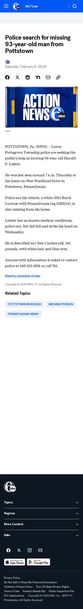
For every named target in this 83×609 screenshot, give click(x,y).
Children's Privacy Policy (18, 586)
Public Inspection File (61, 591)
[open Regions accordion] (41, 513)
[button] (6, 6)
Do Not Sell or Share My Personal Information (30, 582)
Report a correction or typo (22, 276)
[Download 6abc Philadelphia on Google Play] (38, 562)
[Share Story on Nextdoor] (38, 77)
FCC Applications (14, 595)
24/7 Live (31, 6)
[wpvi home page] (10, 486)
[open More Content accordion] (41, 524)
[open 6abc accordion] (41, 535)
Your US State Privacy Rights (52, 586)
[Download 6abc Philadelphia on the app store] (14, 562)
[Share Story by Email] (48, 77)
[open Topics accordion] (41, 502)
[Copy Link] (58, 77)
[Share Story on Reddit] (27, 77)
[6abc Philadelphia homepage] (17, 6)
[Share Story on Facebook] (7, 77)
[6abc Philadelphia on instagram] (29, 550)
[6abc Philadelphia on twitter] (19, 550)
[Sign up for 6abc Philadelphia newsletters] (40, 550)
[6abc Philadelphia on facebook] (8, 550)
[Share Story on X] (17, 77)
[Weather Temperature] (61, 6)
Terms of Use (11, 591)
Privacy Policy (12, 578)
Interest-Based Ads (34, 591)
